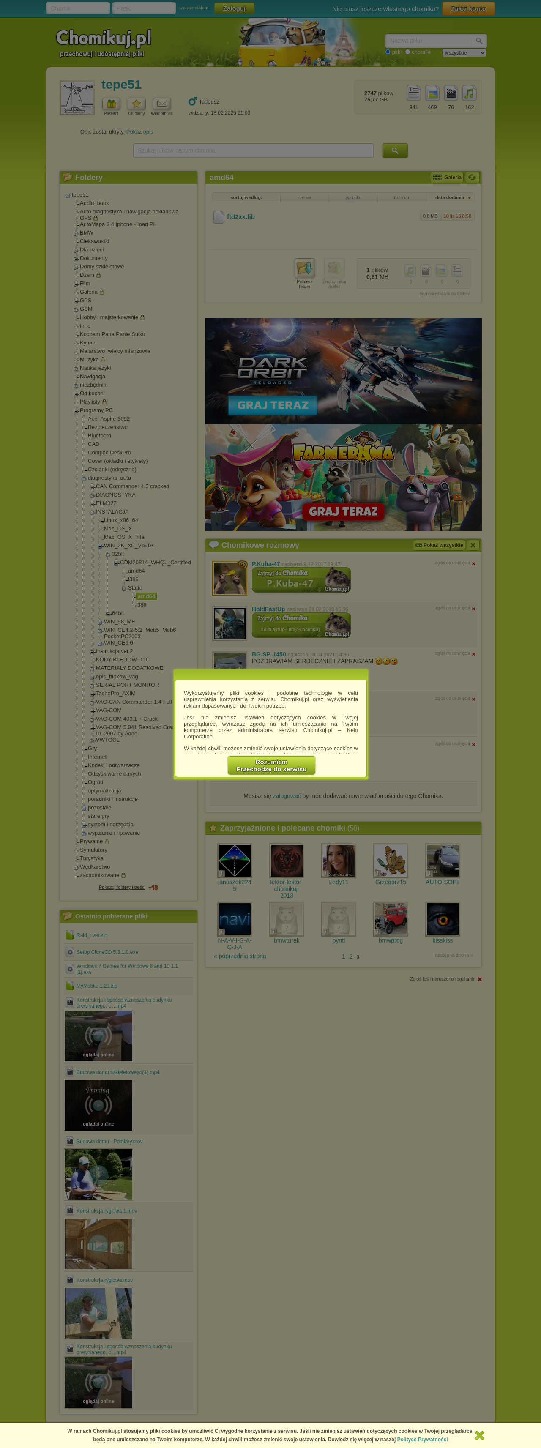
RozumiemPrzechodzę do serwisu (272, 765)
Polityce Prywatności (422, 1440)
